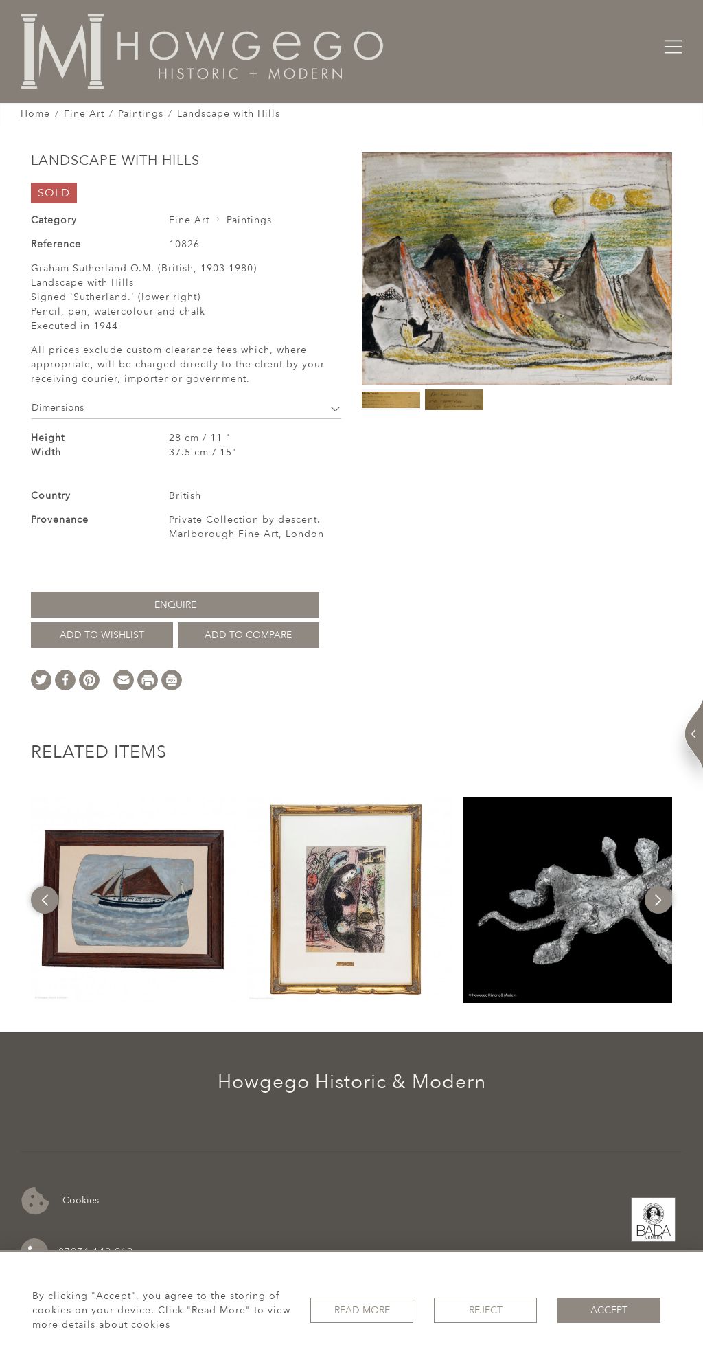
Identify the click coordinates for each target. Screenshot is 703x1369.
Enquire (175, 604)
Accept (608, 1310)
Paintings (140, 113)
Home (35, 113)
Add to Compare (248, 635)
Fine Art (84, 113)
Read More (362, 1310)
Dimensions (186, 407)
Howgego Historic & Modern (352, 1082)
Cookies (60, 1201)
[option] (134, 900)
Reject (486, 1310)
